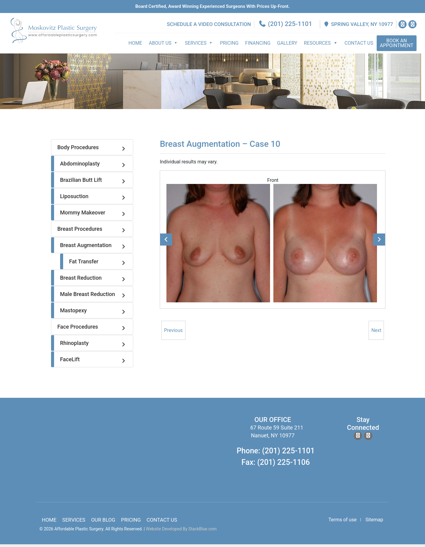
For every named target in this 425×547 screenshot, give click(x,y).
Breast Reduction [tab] (93, 281)
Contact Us (359, 46)
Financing (258, 46)
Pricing (230, 46)
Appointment (397, 46)
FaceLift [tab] (93, 362)
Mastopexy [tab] (93, 313)
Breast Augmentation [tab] (93, 248)
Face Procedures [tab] (92, 329)
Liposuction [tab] (93, 199)
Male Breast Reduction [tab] (93, 297)
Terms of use (342, 522)
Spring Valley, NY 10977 (359, 27)
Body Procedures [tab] (92, 150)
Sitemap (374, 522)
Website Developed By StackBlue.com (181, 531)
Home (136, 46)
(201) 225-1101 (286, 27)
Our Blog (103, 523)
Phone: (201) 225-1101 (275, 453)
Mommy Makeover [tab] (93, 215)
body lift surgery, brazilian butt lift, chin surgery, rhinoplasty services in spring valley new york (122, 455)
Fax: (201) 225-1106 (275, 465)
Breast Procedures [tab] (92, 232)
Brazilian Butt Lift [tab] (93, 183)
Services (73, 523)
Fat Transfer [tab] (98, 264)
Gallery (288, 46)
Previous (166, 242)
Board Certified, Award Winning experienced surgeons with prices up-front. (212, 6)
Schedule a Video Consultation (210, 27)
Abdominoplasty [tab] (93, 166)
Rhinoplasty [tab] (93, 346)
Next (379, 242)
